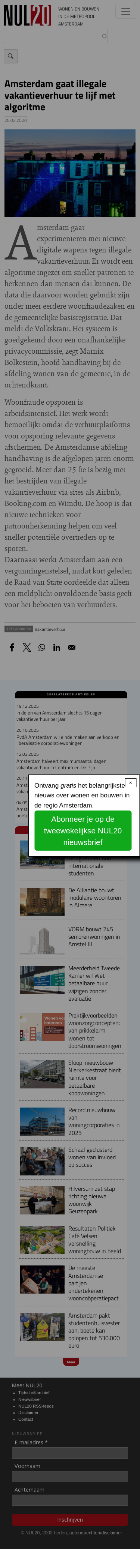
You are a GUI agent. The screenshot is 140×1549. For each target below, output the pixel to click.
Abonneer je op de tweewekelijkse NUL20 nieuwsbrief (83, 831)
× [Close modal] (130, 783)
